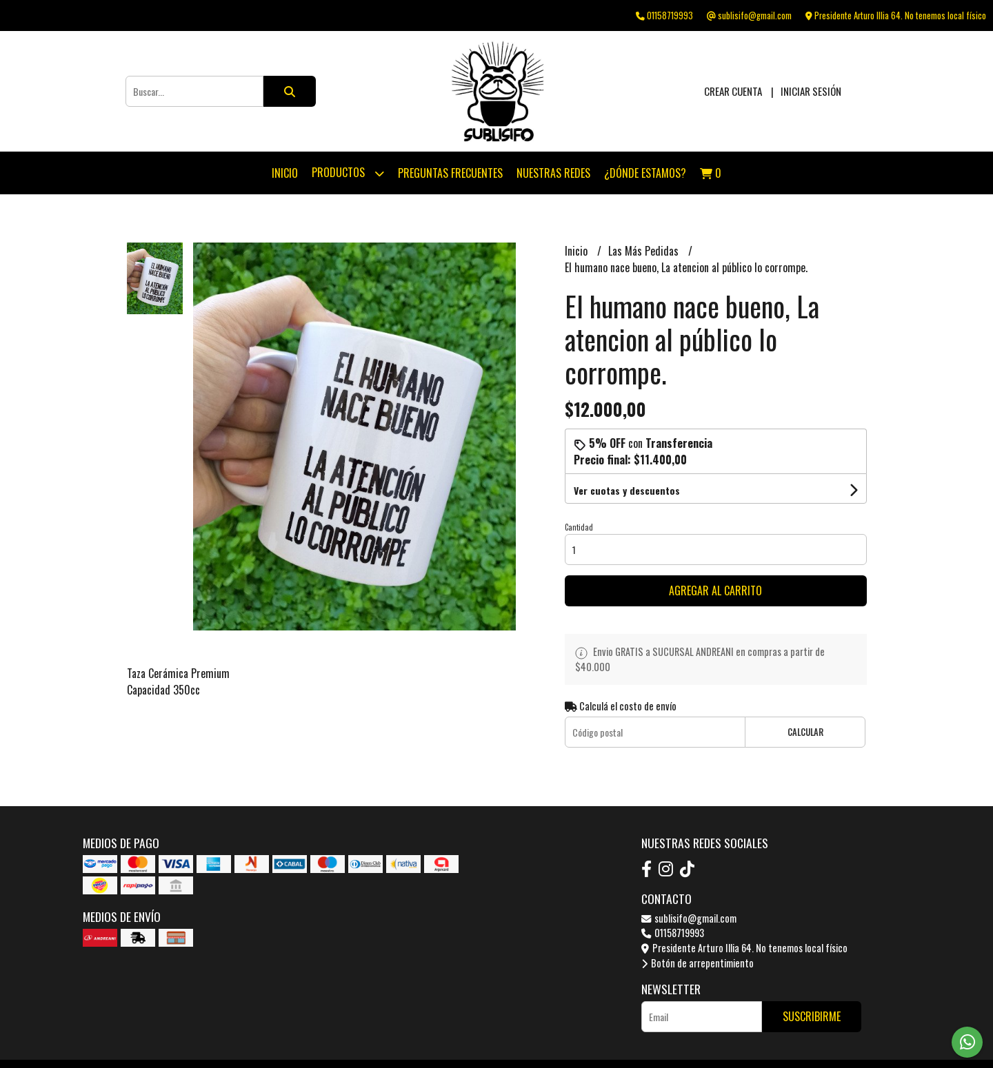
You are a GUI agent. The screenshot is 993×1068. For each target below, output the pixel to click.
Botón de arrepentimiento (697, 963)
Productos (348, 173)
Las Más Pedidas (644, 251)
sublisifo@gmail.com (688, 918)
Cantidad (579, 527)
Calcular (805, 732)
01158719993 (672, 932)
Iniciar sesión (811, 91)
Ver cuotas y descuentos (627, 490)
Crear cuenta (733, 91)
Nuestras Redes (553, 173)
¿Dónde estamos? (645, 173)
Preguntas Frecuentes (450, 173)
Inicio (285, 173)
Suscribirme (812, 1016)
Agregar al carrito (715, 590)
